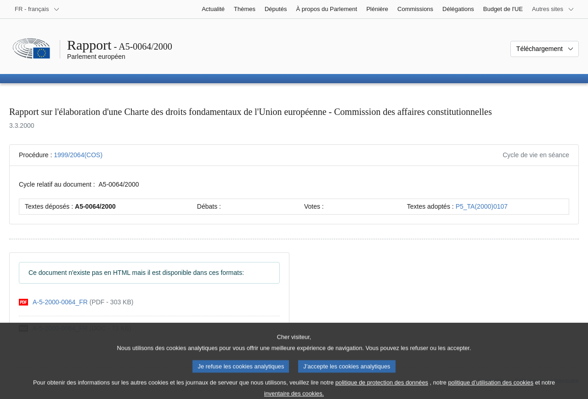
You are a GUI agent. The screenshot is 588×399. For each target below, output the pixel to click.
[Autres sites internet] (553, 9)
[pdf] (76, 302)
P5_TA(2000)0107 (482, 206)
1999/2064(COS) (78, 155)
